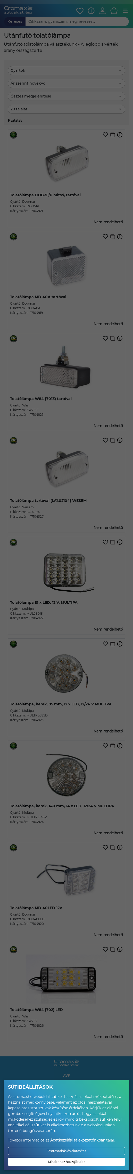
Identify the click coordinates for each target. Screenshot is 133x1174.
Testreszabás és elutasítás (66, 1151)
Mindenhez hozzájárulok (66, 1162)
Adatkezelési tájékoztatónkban (77, 1140)
